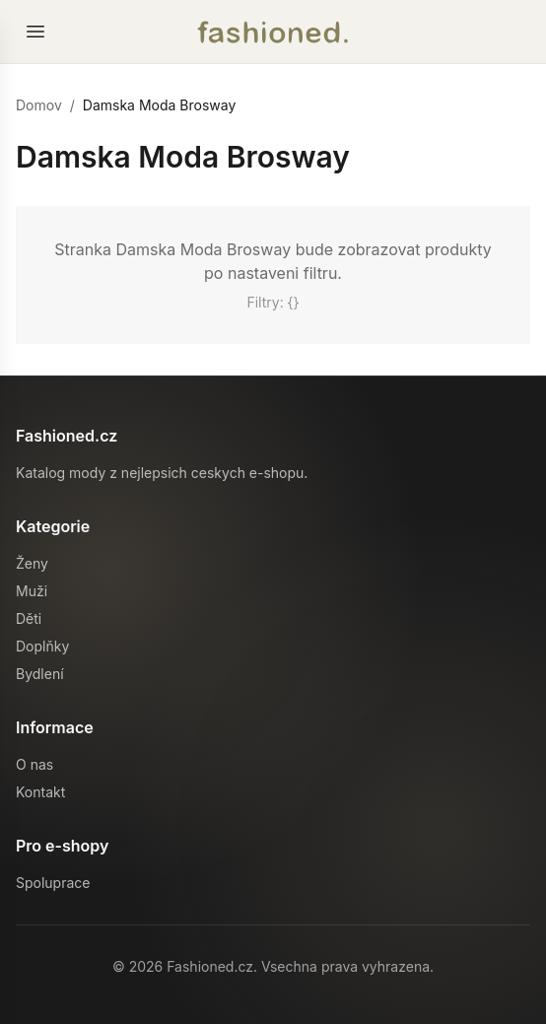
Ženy (32, 563)
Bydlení (40, 673)
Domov (39, 105)
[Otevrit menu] (35, 31)
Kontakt (40, 792)
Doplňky (42, 646)
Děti (28, 618)
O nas (34, 764)
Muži (31, 590)
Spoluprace (53, 882)
